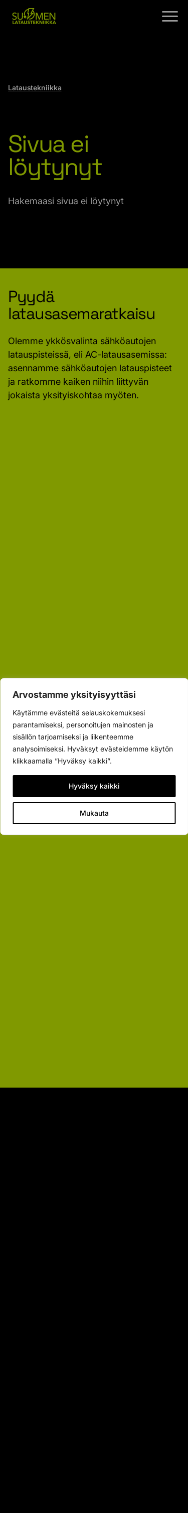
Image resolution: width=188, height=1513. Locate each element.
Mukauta (94, 813)
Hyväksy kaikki (94, 786)
